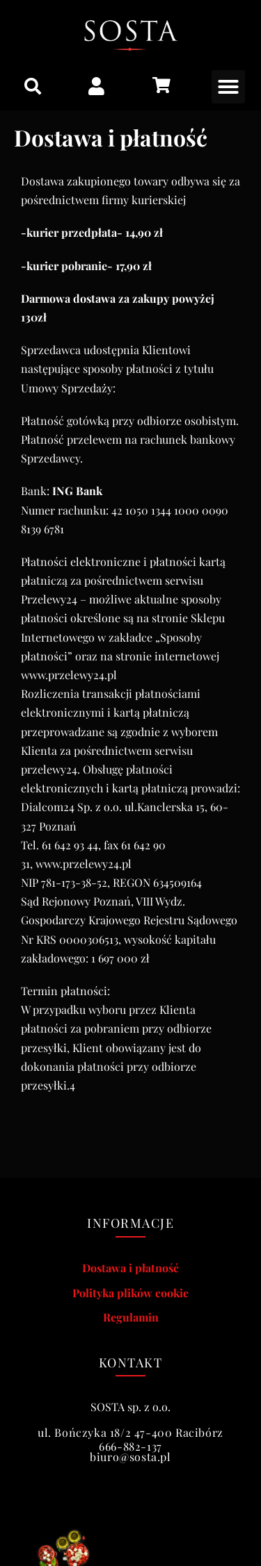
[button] (32, 86)
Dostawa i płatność (130, 1267)
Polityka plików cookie (130, 1292)
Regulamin (131, 1317)
